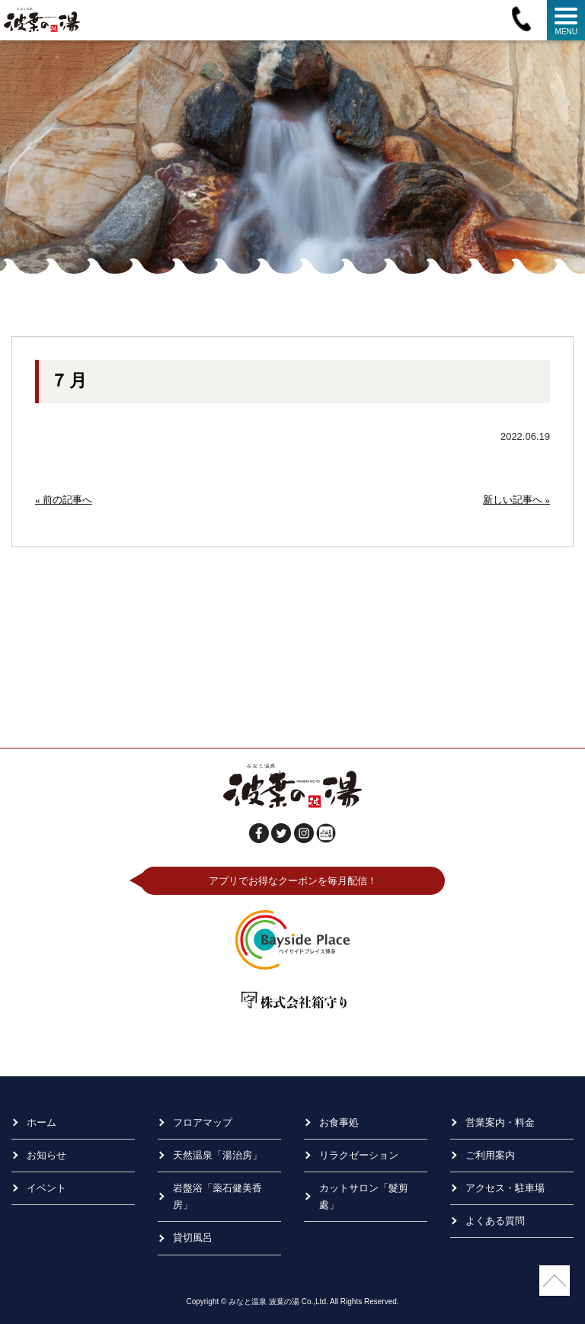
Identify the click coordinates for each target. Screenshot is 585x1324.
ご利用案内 (490, 1155)
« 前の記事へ (63, 499)
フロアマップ (202, 1122)
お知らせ (46, 1155)
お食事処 (339, 1122)
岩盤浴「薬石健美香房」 (217, 1196)
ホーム (41, 1122)
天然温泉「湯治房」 (217, 1155)
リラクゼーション (358, 1155)
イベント (46, 1188)
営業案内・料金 (500, 1122)
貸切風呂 (193, 1237)
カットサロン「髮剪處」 (363, 1196)
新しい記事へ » (516, 499)
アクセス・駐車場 (505, 1188)
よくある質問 (495, 1220)
